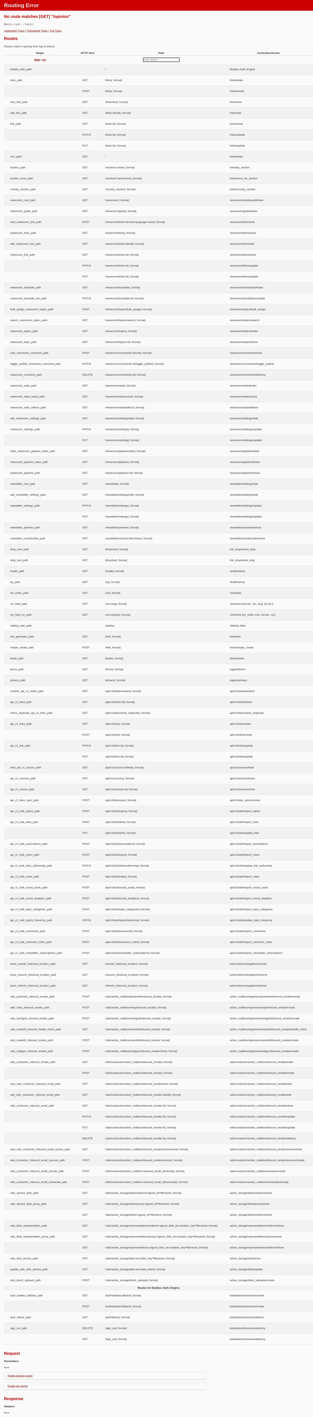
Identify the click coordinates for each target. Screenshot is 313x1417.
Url (44, 59)
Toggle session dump (20, 1375)
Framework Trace (37, 30)
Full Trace (56, 30)
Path (37, 59)
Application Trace (14, 30)
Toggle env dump (17, 1386)
